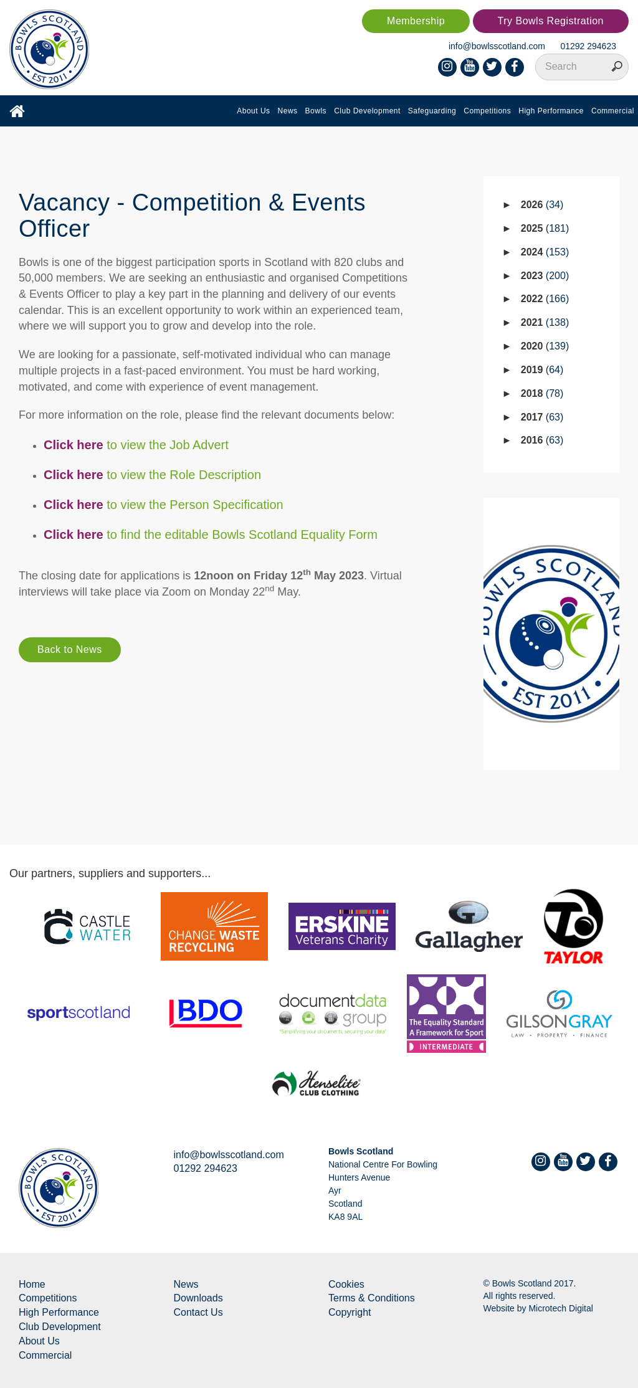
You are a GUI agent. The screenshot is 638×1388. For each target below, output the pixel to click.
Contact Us (198, 1312)
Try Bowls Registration (551, 21)
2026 (542, 204)
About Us (253, 111)
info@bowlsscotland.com (497, 46)
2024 (545, 252)
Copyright (349, 1312)
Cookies (346, 1284)
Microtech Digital (560, 1308)
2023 (545, 275)
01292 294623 (588, 46)
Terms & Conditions (371, 1298)
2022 (545, 298)
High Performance (551, 111)
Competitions (487, 111)
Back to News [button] (69, 649)
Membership (416, 21)
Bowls (316, 111)
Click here (73, 504)
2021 (545, 322)
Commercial (612, 111)
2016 (542, 440)
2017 (542, 417)
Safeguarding (432, 111)
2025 (545, 228)
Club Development (367, 111)
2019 (542, 369)
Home (32, 1284)
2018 (542, 393)
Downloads (198, 1298)
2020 (545, 346)
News (288, 111)
